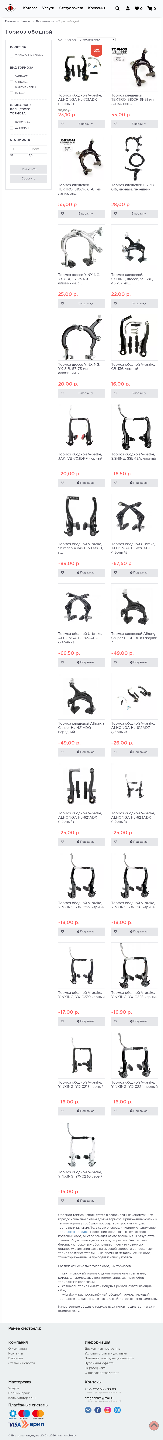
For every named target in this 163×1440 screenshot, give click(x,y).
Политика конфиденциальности (109, 1358)
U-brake (21, 82)
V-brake (21, 76)
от (19, 150)
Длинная (22, 128)
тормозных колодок (73, 1232)
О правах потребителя (102, 1373)
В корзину (86, 124)
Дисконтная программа (102, 1349)
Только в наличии (29, 55)
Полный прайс (19, 1393)
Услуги (13, 1388)
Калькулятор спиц (22, 1398)
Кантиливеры (25, 87)
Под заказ (85, 482)
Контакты (15, 1353)
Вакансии (15, 1358)
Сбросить (28, 179)
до (38, 150)
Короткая (23, 122)
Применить (28, 169)
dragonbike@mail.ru (120, 1400)
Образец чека (95, 1368)
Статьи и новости (21, 1363)
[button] (30, 8)
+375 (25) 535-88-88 (120, 1391)
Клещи (20, 93)
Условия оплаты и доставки (106, 1353)
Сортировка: (67, 40)
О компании (17, 1349)
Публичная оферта (99, 1363)
